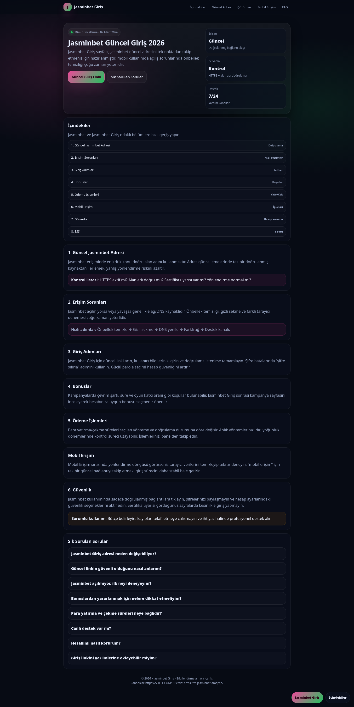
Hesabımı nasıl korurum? (95, 643)
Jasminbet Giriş (307, 697)
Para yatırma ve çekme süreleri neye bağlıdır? (116, 613)
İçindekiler (198, 7)
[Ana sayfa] (83, 7)
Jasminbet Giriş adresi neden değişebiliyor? (113, 553)
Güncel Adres (221, 7)
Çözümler (244, 7)
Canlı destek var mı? (91, 628)
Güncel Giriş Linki (86, 77)
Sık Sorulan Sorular (127, 77)
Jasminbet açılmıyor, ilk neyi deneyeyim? (111, 583)
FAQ (285, 7)
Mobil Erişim (267, 7)
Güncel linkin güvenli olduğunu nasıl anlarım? (116, 568)
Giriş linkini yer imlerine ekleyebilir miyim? (114, 658)
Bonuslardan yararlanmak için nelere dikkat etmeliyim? (126, 598)
